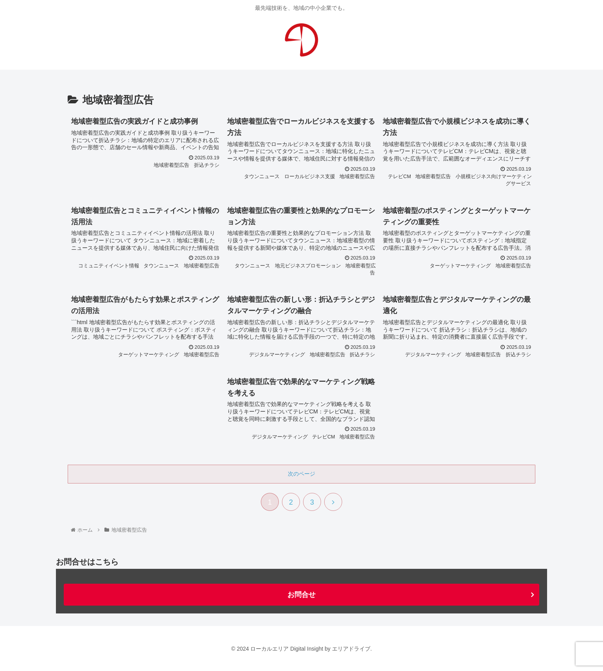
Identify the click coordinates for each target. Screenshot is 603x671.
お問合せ (301, 595)
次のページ (301, 474)
